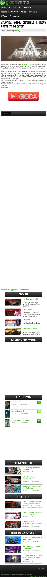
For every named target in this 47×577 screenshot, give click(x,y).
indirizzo (4, 86)
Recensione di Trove (19, 411)
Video (5, 16)
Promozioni (14, 16)
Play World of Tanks (30, 329)
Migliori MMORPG (25, 8)
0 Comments (24, 413)
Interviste (33, 12)
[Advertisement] (23, 196)
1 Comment (23, 404)
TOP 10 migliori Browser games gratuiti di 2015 (32, 502)
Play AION (26, 319)
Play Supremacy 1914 (30, 299)
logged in (13, 290)
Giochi (13, 8)
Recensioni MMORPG (10, 12)
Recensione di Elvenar (20, 420)
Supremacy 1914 (18, 402)
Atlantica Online (28, 64)
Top (42, 568)
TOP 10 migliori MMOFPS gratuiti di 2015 (32, 513)
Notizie (3, 8)
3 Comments (24, 422)
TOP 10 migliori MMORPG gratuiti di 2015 (32, 523)
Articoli (24, 12)
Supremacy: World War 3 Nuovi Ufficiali (32, 538)
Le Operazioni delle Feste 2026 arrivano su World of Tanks (32, 557)
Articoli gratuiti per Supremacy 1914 (30, 478)
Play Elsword (27, 309)
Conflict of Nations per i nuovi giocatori (32, 487)
